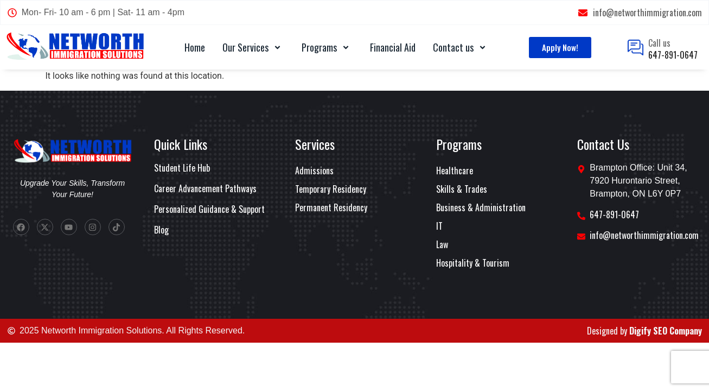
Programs (327, 47)
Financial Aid (393, 47)
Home (194, 47)
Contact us (461, 47)
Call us (659, 42)
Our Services (253, 47)
